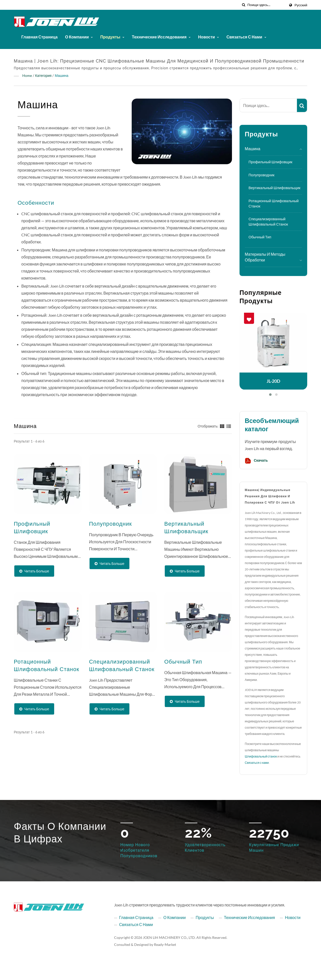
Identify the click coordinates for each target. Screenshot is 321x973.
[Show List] (228, 425)
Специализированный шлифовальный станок (268, 221)
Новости (208, 36)
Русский (301, 5)
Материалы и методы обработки (265, 257)
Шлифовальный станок (261, 756)
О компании (79, 36)
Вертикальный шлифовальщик (274, 188)
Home (27, 75)
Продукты (112, 36)
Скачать (256, 461)
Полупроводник (261, 175)
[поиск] (244, 5)
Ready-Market (165, 944)
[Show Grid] (222, 425)
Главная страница (39, 36)
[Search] (266, 5)
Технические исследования (161, 36)
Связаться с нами (246, 36)
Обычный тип (260, 237)
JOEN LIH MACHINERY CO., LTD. (169, 937)
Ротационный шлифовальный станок (274, 203)
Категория (43, 75)
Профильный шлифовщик (270, 162)
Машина (61, 75)
